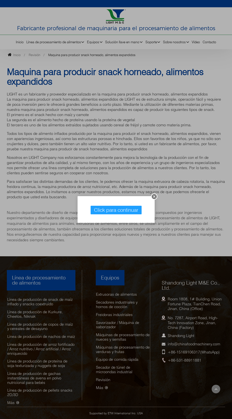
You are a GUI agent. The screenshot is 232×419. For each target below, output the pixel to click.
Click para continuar (116, 210)
